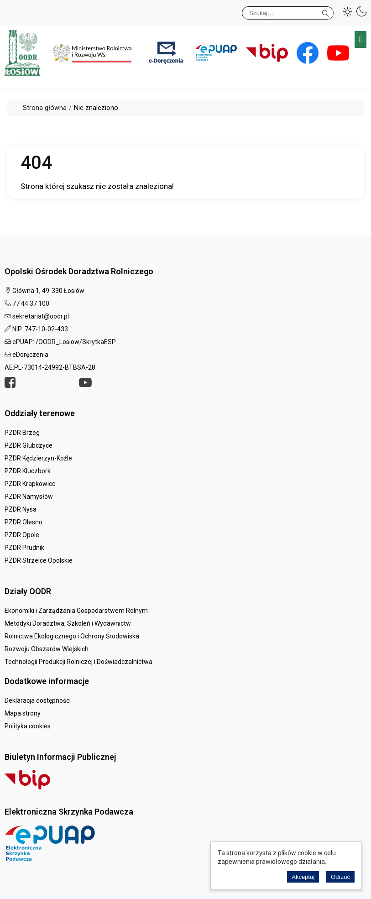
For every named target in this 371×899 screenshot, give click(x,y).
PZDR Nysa (21, 509)
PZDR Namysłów (29, 496)
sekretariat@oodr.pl (40, 316)
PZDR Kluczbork (28, 471)
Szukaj (325, 11)
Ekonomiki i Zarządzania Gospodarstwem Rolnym (76, 610)
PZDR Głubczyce (28, 445)
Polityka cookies (28, 726)
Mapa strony (23, 713)
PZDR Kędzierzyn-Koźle (38, 458)
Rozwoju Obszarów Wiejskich (47, 649)
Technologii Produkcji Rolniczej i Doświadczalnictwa (78, 661)
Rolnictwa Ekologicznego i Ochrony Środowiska (72, 636)
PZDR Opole (22, 534)
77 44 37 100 (30, 303)
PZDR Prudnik (24, 547)
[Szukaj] (288, 13)
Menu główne (360, 39)
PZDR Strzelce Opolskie (39, 560)
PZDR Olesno (23, 522)
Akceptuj (303, 876)
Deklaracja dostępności (38, 700)
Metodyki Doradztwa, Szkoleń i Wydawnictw (68, 623)
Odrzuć (340, 876)
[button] (348, 11)
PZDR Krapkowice (30, 483)
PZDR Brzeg (22, 432)
